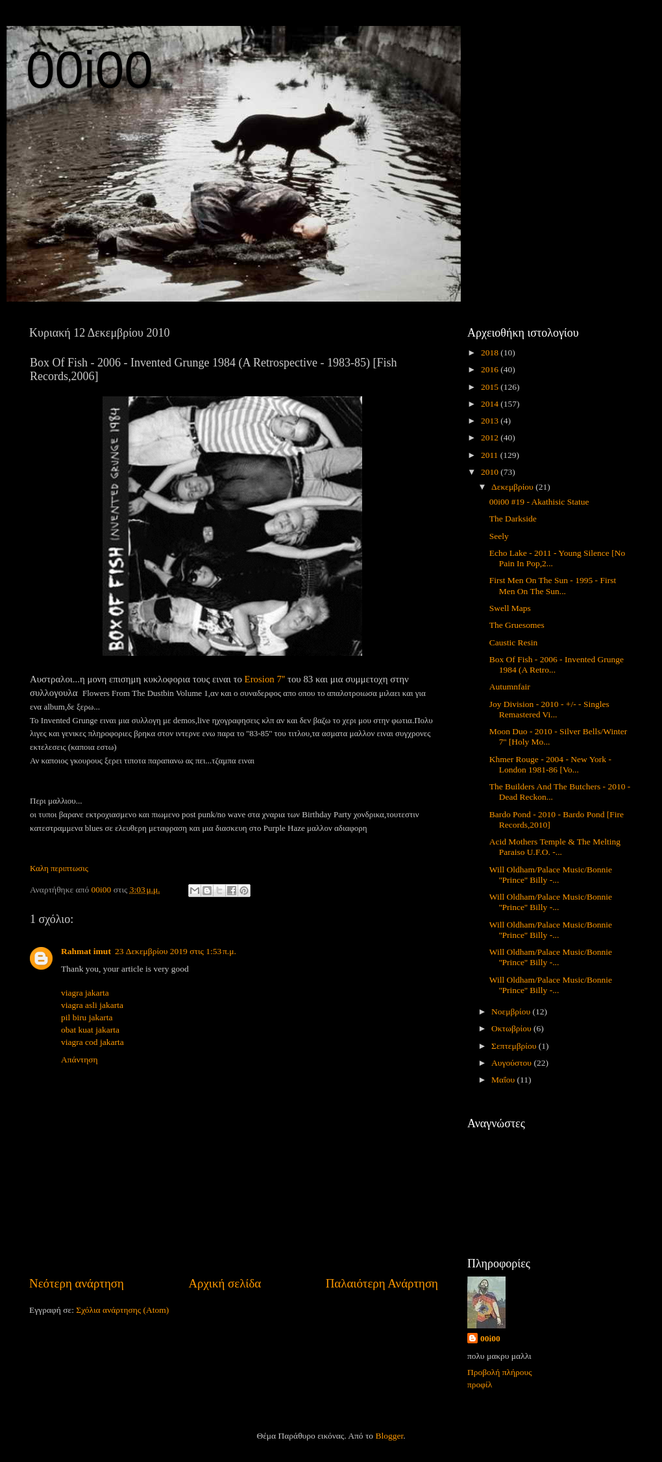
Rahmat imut (86, 951)
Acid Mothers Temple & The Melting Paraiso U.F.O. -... (554, 847)
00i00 (89, 70)
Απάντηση (79, 1059)
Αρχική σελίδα (224, 1283)
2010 (490, 472)
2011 (490, 455)
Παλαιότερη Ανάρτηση (382, 1283)
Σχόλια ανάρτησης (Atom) (122, 1310)
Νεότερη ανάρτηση (76, 1283)
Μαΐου (504, 1080)
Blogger (389, 1436)
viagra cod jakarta (92, 1042)
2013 (490, 420)
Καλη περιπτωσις (59, 868)
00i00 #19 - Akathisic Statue (539, 502)
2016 (490, 369)
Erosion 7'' (265, 679)
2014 (490, 404)
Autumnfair (509, 686)
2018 (490, 352)
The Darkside (513, 518)
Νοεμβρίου (511, 1011)
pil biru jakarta (86, 1017)
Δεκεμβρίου (513, 487)
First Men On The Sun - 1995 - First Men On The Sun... (553, 585)
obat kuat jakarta (90, 1030)
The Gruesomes (517, 625)
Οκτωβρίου (512, 1028)
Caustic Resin (513, 642)
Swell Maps (510, 608)
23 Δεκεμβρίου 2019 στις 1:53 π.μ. (175, 951)
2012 (490, 437)
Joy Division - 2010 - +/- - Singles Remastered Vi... (549, 709)
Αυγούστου (512, 1063)
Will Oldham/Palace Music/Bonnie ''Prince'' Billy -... (550, 875)
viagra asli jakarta (92, 1005)
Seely (499, 536)
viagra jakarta (85, 993)
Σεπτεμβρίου (515, 1046)
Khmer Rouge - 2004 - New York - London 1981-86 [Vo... (550, 764)
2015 (490, 387)
